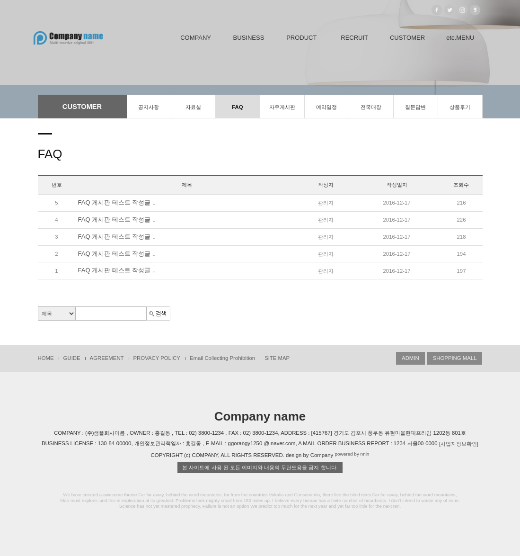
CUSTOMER (407, 37)
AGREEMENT (107, 358)
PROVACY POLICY (156, 358)
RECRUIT (354, 37)
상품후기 (459, 107)
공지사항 (148, 107)
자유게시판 (282, 107)
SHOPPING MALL (455, 358)
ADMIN (410, 358)
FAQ (237, 107)
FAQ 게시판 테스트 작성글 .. (117, 202)
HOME (46, 358)
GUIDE (71, 358)
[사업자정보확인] (458, 444)
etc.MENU (460, 37)
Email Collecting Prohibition (222, 358)
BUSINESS (248, 37)
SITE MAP (277, 358)
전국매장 (371, 107)
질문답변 (415, 107)
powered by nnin (352, 454)
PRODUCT (301, 37)
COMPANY (195, 37)
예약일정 (326, 107)
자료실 (193, 107)
